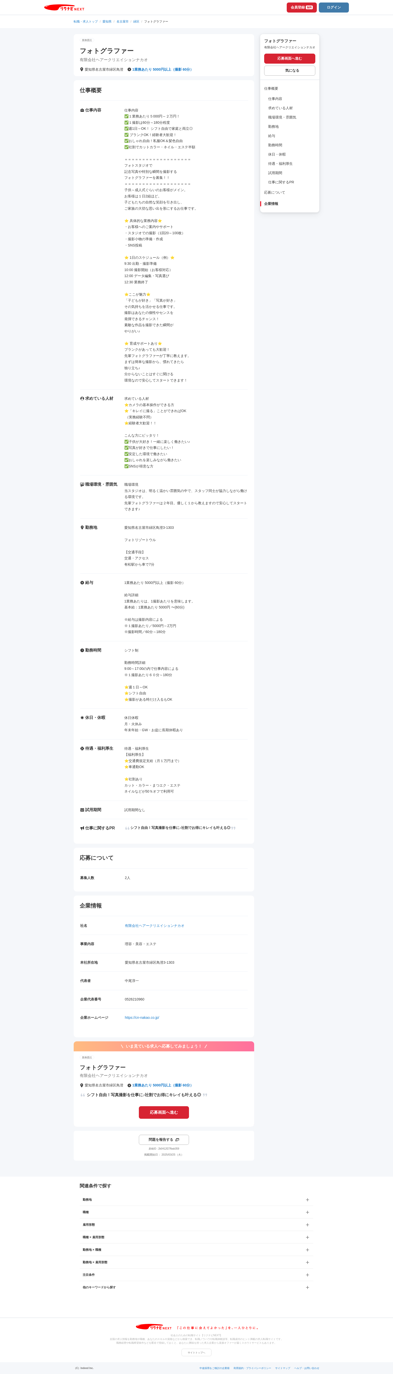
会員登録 (302, 7)
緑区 (136, 21)
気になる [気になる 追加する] (292, 70)
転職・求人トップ (86, 21)
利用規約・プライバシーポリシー (252, 1368)
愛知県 (107, 21)
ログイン (334, 7)
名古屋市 (123, 21)
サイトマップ (282, 1368)
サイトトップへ (196, 1352)
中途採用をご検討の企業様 (215, 1368)
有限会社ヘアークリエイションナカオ (154, 926)
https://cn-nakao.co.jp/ (142, 1018)
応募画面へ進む (164, 1112)
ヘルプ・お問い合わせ (306, 1368)
